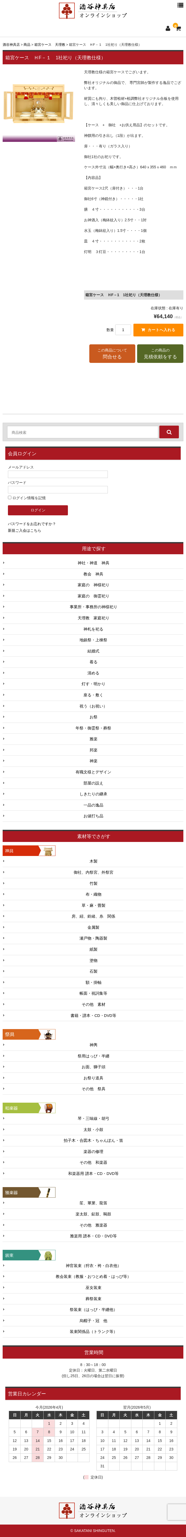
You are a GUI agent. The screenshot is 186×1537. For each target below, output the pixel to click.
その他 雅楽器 (93, 1225)
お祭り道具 (93, 1078)
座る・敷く (93, 695)
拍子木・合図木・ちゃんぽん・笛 (93, 1140)
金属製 (93, 927)
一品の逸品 (93, 805)
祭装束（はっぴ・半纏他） (93, 1310)
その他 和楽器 (93, 1162)
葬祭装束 (93, 1299)
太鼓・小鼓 (93, 1130)
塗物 (93, 960)
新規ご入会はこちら (24, 530)
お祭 (93, 717)
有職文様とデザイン (93, 772)
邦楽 (93, 750)
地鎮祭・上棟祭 (93, 640)
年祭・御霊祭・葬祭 (93, 728)
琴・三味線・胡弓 (93, 1118)
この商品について (112, 354)
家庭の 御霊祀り (93, 596)
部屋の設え (93, 783)
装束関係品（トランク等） (93, 1331)
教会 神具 (93, 574)
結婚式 (93, 651)
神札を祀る (93, 629)
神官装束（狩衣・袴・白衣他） (93, 1266)
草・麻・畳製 (93, 905)
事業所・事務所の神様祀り (93, 607)
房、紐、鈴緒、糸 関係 (93, 916)
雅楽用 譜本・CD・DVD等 (93, 1236)
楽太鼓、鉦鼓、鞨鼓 (93, 1214)
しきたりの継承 (93, 794)
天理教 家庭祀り (93, 618)
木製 (93, 861)
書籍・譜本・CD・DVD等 (93, 1015)
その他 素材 (93, 1004)
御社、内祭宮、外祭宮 (93, 872)
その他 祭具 (93, 1089)
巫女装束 (93, 1288)
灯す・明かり (93, 684)
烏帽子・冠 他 (93, 1321)
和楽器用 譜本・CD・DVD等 (93, 1173)
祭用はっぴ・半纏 (93, 1056)
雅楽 (93, 739)
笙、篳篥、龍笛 (93, 1203)
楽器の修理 (93, 1152)
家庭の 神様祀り (93, 585)
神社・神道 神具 (93, 563)
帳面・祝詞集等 (93, 993)
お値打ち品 (93, 816)
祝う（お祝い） (93, 706)
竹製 (93, 883)
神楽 (93, 761)
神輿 (93, 1045)
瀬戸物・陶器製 (93, 938)
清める (93, 673)
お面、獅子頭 (93, 1067)
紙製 (93, 949)
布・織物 (93, 894)
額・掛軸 (93, 982)
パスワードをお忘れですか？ (32, 524)
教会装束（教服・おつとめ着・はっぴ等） (93, 1276)
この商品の (160, 354)
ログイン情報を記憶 (27, 498)
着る (93, 662)
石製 (93, 971)
